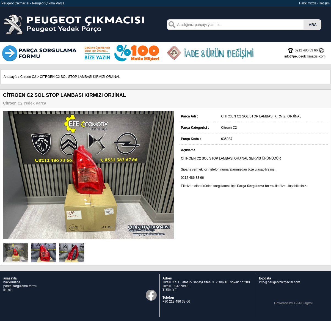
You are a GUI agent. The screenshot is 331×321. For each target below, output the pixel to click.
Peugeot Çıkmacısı (15, 3)
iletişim (8, 290)
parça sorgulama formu (20, 286)
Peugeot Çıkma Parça (48, 3)
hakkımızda (11, 282)
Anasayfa (10, 77)
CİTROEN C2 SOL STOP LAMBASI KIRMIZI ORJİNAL (80, 77)
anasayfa (10, 278)
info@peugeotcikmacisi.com (279, 282)
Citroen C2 (28, 77)
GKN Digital (303, 303)
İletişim (324, 3)
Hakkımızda (307, 3)
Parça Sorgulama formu (255, 186)
